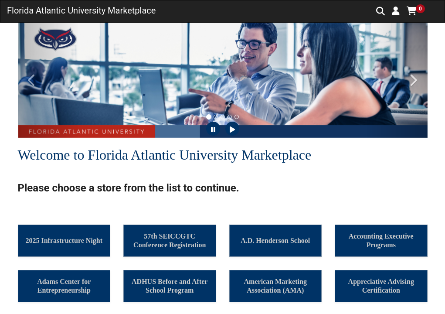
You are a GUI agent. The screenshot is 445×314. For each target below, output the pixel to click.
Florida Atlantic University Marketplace (81, 10)
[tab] (208, 116)
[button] (395, 11)
